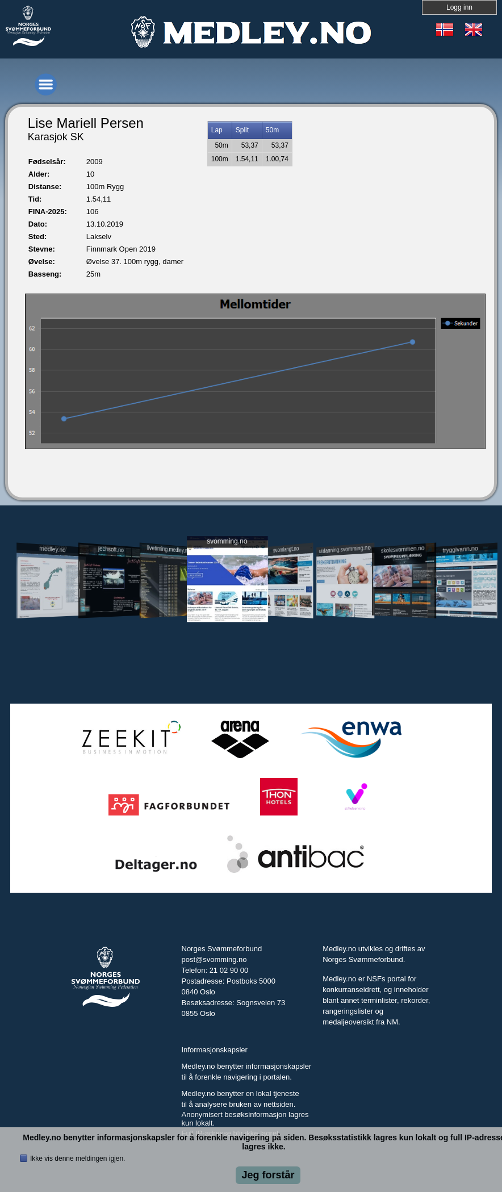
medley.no (52, 549)
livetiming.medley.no (168, 549)
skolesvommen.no (402, 549)
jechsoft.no (110, 549)
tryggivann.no (461, 549)
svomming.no (227, 541)
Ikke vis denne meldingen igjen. (77, 1158)
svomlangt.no (286, 549)
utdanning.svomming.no (345, 549)
